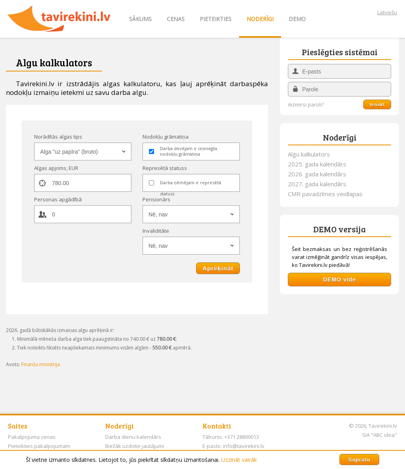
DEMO (297, 19)
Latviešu (387, 12)
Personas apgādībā (58, 199)
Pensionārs (156, 199)
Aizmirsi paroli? (306, 104)
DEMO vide (339, 279)
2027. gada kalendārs (317, 184)
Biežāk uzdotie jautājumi (134, 446)
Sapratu (359, 460)
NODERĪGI (260, 19)
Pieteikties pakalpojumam (39, 446)
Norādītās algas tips (58, 136)
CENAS (176, 19)
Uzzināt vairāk (239, 459)
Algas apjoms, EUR (56, 168)
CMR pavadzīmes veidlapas (325, 194)
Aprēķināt (217, 268)
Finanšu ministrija (40, 364)
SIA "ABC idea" (379, 434)
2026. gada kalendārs (317, 174)
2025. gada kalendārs (317, 164)
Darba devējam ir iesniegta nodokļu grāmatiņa (188, 151)
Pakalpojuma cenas (32, 436)
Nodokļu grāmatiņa (166, 136)
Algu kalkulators (309, 154)
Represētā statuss (165, 168)
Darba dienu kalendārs (133, 436)
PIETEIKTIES (215, 19)
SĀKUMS (140, 19)
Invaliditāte (156, 230)
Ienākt (377, 104)
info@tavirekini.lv (243, 446)
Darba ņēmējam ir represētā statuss (190, 183)
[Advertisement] (339, 351)
